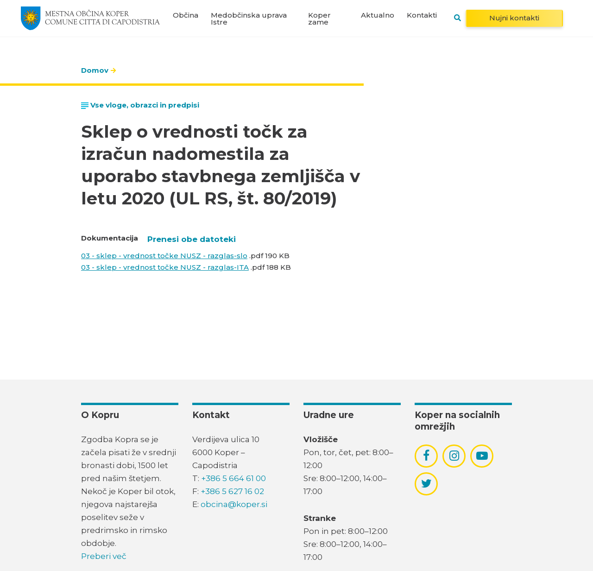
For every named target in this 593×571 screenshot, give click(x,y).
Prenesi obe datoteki (191, 239)
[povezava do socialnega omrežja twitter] (426, 483)
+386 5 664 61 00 (233, 478)
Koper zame (319, 18)
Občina (185, 15)
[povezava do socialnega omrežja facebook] (426, 455)
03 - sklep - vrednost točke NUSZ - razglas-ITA (165, 267)
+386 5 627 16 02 (232, 491)
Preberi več (103, 556)
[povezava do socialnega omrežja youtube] (482, 455)
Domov (94, 70)
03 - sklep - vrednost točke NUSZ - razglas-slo (164, 255)
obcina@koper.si (234, 504)
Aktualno (377, 15)
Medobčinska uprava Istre (249, 18)
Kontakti (422, 15)
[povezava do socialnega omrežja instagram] (454, 455)
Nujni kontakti (514, 17)
